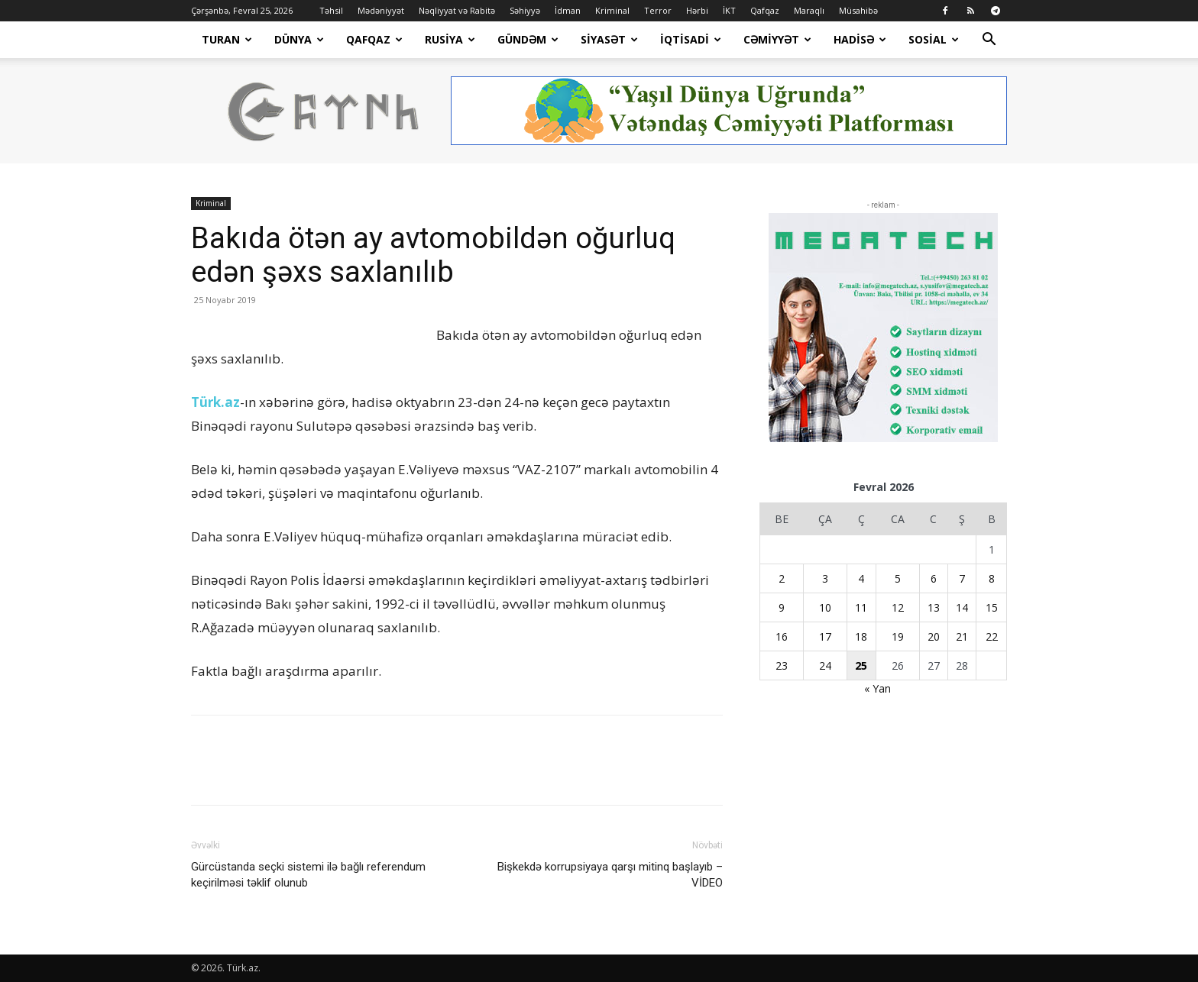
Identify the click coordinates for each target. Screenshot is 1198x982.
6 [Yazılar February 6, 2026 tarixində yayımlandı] (934, 578)
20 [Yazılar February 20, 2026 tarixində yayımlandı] (934, 636)
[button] (988, 41)
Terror (658, 10)
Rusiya (450, 39)
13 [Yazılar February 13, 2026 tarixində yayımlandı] (934, 607)
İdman (568, 10)
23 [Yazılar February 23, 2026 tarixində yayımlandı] (781, 665)
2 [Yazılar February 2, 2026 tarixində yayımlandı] (782, 578)
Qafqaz (764, 10)
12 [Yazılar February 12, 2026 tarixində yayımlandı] (898, 607)
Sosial (933, 39)
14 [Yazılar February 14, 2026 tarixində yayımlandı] (962, 607)
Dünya (299, 39)
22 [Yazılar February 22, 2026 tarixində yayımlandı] (992, 636)
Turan (227, 39)
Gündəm (528, 39)
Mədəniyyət (381, 10)
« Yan (877, 688)
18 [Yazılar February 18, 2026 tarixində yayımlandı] (861, 636)
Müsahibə (858, 10)
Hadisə (860, 39)
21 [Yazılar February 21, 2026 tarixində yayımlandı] (962, 636)
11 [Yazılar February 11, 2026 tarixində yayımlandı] (861, 607)
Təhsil (331, 10)
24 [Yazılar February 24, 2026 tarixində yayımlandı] (825, 665)
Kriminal (612, 10)
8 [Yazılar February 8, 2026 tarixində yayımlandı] (992, 578)
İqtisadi (690, 39)
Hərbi (697, 10)
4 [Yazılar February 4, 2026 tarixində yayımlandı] (861, 578)
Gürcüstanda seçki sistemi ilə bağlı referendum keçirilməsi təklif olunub (308, 875)
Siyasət (609, 39)
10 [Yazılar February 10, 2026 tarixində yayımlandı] (825, 607)
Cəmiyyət (777, 39)
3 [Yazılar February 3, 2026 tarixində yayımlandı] (825, 578)
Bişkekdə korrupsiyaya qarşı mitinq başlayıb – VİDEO (610, 875)
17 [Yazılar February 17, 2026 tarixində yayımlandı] (825, 636)
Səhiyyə (525, 10)
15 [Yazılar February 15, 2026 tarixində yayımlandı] (992, 607)
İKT (729, 10)
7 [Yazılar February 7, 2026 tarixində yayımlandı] (962, 578)
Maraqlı (809, 10)
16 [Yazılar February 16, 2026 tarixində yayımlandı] (781, 636)
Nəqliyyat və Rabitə (457, 10)
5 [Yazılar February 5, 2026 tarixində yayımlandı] (898, 578)
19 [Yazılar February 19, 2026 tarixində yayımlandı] (898, 636)
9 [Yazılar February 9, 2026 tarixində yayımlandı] (782, 607)
